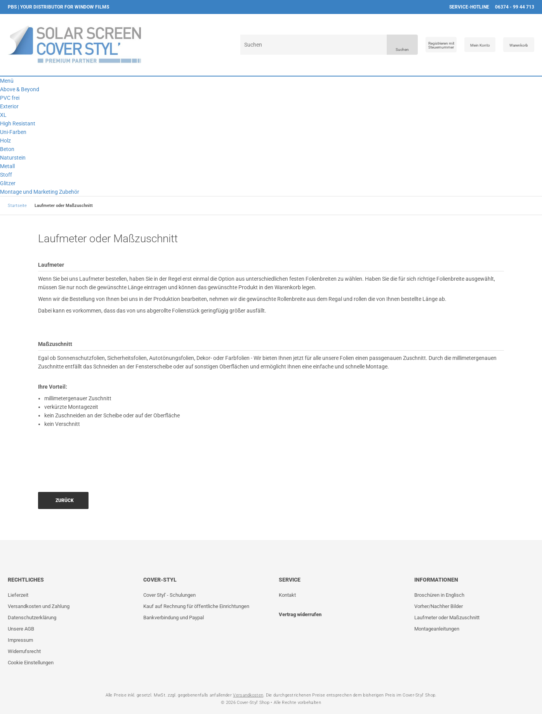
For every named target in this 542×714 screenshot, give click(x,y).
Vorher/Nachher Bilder (438, 606)
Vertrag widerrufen (300, 614)
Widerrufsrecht (24, 651)
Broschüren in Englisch (439, 595)
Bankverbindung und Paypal (173, 617)
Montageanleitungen (436, 629)
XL (3, 115)
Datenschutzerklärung (32, 617)
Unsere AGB (21, 629)
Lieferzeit (18, 595)
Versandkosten (248, 695)
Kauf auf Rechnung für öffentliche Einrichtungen (196, 606)
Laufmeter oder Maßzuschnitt (446, 617)
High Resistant (17, 123)
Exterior (9, 106)
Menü (7, 81)
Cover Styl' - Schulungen (169, 595)
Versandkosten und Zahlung (38, 606)
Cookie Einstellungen (31, 662)
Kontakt (287, 595)
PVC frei (9, 98)
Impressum (20, 640)
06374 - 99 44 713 (514, 7)
